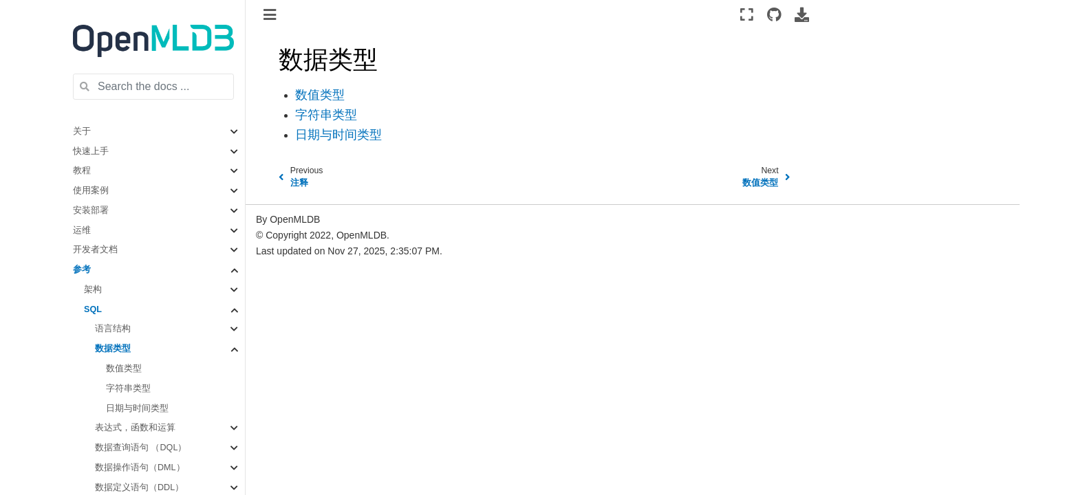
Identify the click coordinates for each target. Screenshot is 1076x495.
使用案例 (91, 190)
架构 (93, 289)
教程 (82, 170)
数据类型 (113, 348)
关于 (82, 131)
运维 (82, 230)
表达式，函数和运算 (135, 427)
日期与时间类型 (137, 408)
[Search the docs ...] (153, 87)
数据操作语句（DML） (140, 467)
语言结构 (113, 328)
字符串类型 (128, 388)
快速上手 (91, 151)
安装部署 (91, 210)
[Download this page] (802, 14)
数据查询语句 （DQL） (140, 447)
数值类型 (124, 368)
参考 (82, 269)
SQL (93, 309)
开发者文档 (95, 249)
